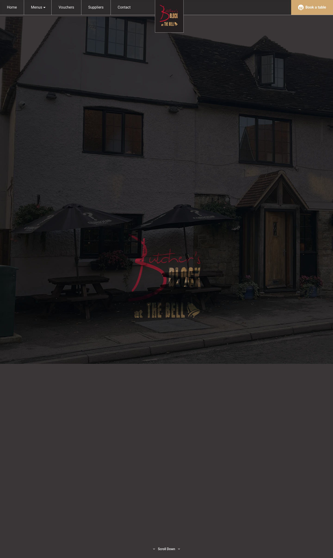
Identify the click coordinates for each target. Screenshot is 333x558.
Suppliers (96, 7)
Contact (124, 7)
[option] (166, 279)
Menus (38, 7)
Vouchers (66, 7)
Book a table (312, 7)
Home (12, 7)
